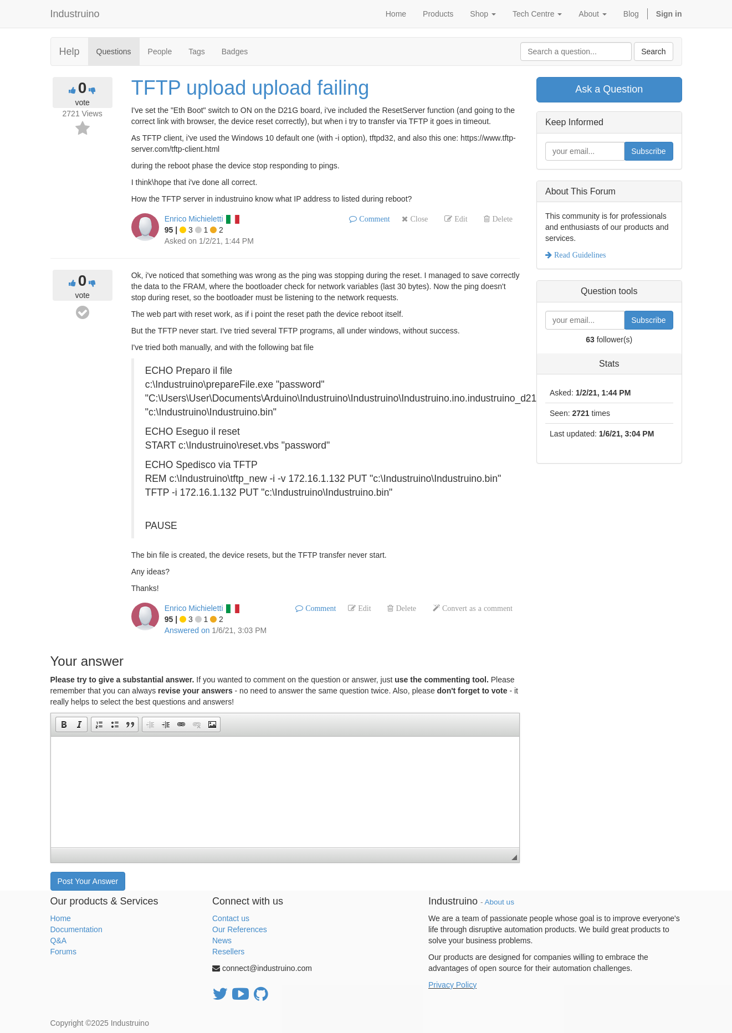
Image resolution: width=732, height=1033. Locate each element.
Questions (113, 51)
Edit (459, 219)
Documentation (76, 929)
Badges (235, 51)
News (222, 940)
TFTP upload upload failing (250, 87)
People (160, 51)
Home (60, 918)
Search (653, 51)
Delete (501, 219)
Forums (63, 951)
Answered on (187, 630)
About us (499, 902)
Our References (239, 929)
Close (418, 219)
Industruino (75, 13)
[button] (63, 724)
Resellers (228, 951)
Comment (373, 219)
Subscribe (648, 151)
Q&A (58, 940)
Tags (196, 51)
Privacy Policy (452, 984)
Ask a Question (609, 89)
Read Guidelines (579, 255)
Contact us (230, 918)
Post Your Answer (88, 881)
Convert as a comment (476, 608)
